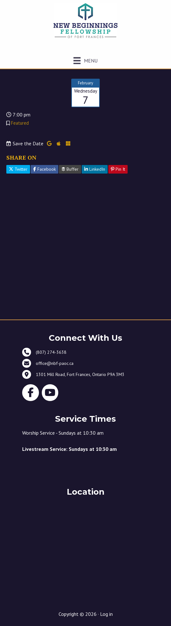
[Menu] (85, 60)
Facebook (44, 169)
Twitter (18, 169)
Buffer (70, 169)
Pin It (118, 169)
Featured (20, 123)
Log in (106, 614)
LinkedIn (94, 169)
